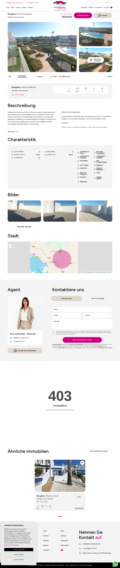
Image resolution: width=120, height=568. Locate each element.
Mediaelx (89, 565)
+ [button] (10, 244)
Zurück (108, 76)
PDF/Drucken (64, 77)
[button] (24, 226)
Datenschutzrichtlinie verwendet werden (70, 332)
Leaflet (85, 272)
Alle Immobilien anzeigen (99, 451)
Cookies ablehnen (19, 559)
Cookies (67, 565)
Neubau (30, 7)
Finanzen (40, 76)
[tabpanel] (60, 485)
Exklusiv (18, 7)
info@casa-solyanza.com (15, 3)
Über (12, 7)
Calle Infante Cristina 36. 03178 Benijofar (96, 553)
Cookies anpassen (19, 554)
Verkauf (24, 7)
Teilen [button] (53, 77)
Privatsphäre (60, 565)
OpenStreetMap (96, 272)
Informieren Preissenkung (22, 76)
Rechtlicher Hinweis (50, 565)
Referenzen (98, 7)
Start (8, 7)
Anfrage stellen (83, 15)
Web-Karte (73, 565)
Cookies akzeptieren (19, 549)
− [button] (10, 246)
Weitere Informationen (11, 545)
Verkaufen (84, 7)
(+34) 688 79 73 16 (32, 3)
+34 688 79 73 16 (17, 341)
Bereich (91, 7)
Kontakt (106, 7)
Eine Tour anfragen (98, 298)
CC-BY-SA (109, 272)
